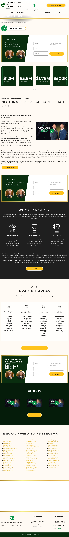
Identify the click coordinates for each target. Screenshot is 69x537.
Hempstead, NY (31, 441)
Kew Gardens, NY (31, 450)
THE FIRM (20, 13)
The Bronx (51, 455)
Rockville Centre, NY (54, 448)
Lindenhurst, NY (31, 455)
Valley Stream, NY (54, 460)
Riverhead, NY (52, 447)
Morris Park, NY (31, 462)
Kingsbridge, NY (31, 452)
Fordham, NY (7, 465)
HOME (12, 13)
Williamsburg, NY (53, 465)
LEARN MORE (10, 167)
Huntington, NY (31, 445)
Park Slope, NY (30, 470)
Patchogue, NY (53, 440)
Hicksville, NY (30, 443)
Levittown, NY (30, 453)
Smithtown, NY (53, 452)
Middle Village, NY (31, 459)
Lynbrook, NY (30, 457)
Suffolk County (53, 453)
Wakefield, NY (52, 462)
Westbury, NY (52, 464)
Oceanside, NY (30, 469)
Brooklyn (6, 452)
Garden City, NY (8, 470)
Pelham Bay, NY (53, 441)
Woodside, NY (52, 467)
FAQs (54, 13)
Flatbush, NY (7, 462)
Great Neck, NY (30, 440)
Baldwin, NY (7, 441)
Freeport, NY (7, 469)
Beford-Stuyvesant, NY (10, 448)
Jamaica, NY (30, 448)
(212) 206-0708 (12, 6)
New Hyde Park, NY (32, 467)
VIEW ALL (34, 415)
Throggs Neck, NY (54, 457)
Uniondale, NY (52, 459)
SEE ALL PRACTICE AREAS (34, 348)
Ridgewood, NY (53, 445)
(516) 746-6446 (12, 2)
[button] (32, 89)
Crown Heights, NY (9, 459)
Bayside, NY (7, 447)
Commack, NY (7, 457)
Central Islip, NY (8, 455)
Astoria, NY (6, 440)
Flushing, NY (7, 464)
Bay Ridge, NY (7, 443)
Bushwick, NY (7, 453)
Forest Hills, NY (8, 467)
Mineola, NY (29, 460)
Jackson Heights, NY (32, 447)
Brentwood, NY (8, 450)
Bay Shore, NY (7, 445)
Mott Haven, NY (31, 464)
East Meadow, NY (8, 460)
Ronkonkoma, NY (53, 450)
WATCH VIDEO (16, 28)
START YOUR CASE (55, 5)
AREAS (47, 13)
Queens (50, 443)
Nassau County (30, 465)
